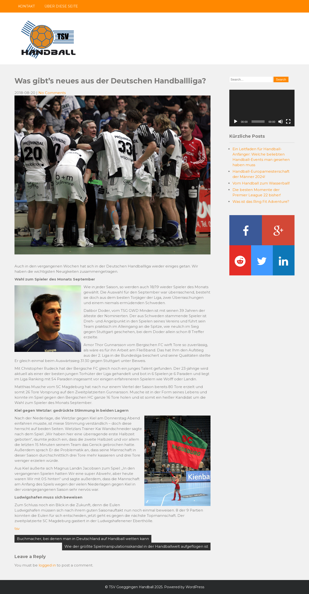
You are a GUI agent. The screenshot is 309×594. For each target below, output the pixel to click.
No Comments (52, 92)
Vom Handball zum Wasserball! (261, 183)
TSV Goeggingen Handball (131, 587)
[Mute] (280, 121)
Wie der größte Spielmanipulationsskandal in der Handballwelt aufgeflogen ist (136, 546)
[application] (262, 108)
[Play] (235, 121)
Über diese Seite (61, 6)
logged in (47, 565)
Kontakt (26, 6)
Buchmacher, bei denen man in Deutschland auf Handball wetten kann (83, 538)
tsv (17, 528)
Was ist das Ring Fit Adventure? (260, 201)
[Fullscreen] (288, 121)
